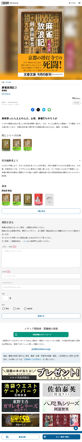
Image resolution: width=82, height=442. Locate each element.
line (49, 109)
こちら (24, 241)
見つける (72, 3)
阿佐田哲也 (6, 94)
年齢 (3, 294)
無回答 (29, 309)
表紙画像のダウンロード (42, 334)
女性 (18, 309)
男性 (7, 309)
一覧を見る (41, 211)
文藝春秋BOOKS (9, 3)
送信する (41, 316)
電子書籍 (8, 82)
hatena (43, 109)
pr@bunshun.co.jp (41, 349)
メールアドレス (7, 283)
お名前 (4, 272)
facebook (32, 109)
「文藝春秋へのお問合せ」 (32, 359)
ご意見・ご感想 (7, 247)
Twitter (38, 109)
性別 (3, 305)
